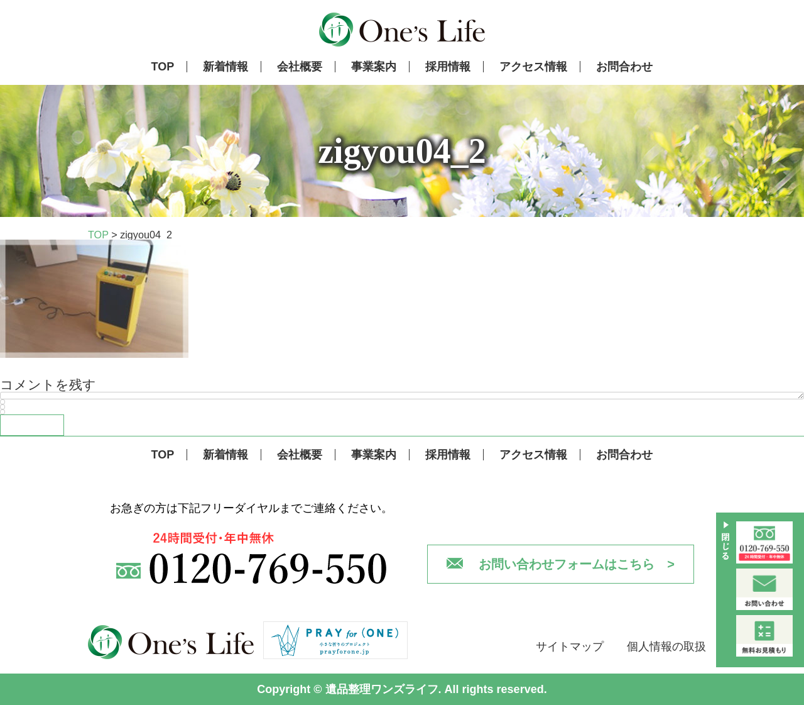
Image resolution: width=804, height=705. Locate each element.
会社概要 (299, 66)
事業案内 (373, 66)
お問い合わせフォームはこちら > (577, 564)
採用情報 (447, 66)
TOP (163, 66)
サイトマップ (570, 646)
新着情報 (225, 66)
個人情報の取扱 (666, 646)
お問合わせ (624, 66)
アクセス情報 (533, 66)
